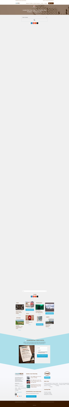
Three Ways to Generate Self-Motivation (48, 325)
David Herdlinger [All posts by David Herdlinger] (34, 7)
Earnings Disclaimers (49, 401)
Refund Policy (53, 401)
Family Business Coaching (57, 384)
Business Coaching (54, 384)
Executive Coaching (60, 384)
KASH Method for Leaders (51, 385)
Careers (22, 387)
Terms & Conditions (45, 401)
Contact (48, 0)
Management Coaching (48, 394)
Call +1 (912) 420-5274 (51, 0)
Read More (29, 324)
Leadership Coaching (64, 384)
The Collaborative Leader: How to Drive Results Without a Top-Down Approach (36, 381)
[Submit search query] (46, 291)
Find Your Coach (45, 0)
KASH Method (19, 388)
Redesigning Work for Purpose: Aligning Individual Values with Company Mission (36, 385)
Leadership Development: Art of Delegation (29, 322)
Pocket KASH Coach (48, 384)
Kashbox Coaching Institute (45, 384)
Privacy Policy (42, 401)
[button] (46, 17)
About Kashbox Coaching (16, 389)
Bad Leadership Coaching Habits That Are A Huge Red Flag (39, 311)
